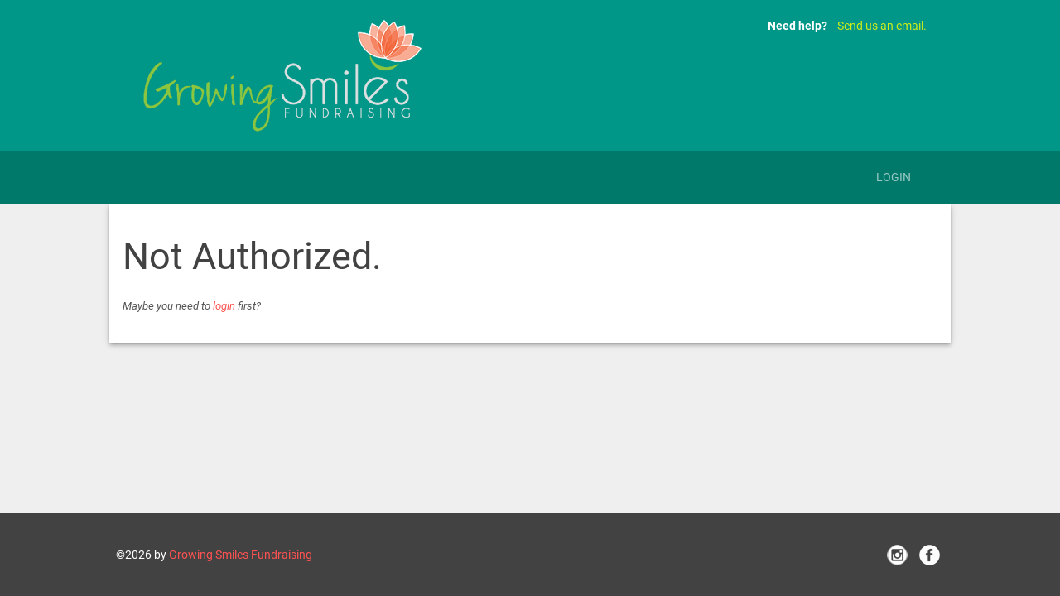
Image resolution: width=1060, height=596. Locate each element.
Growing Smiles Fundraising (240, 554)
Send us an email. (882, 25)
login (224, 306)
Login (893, 177)
